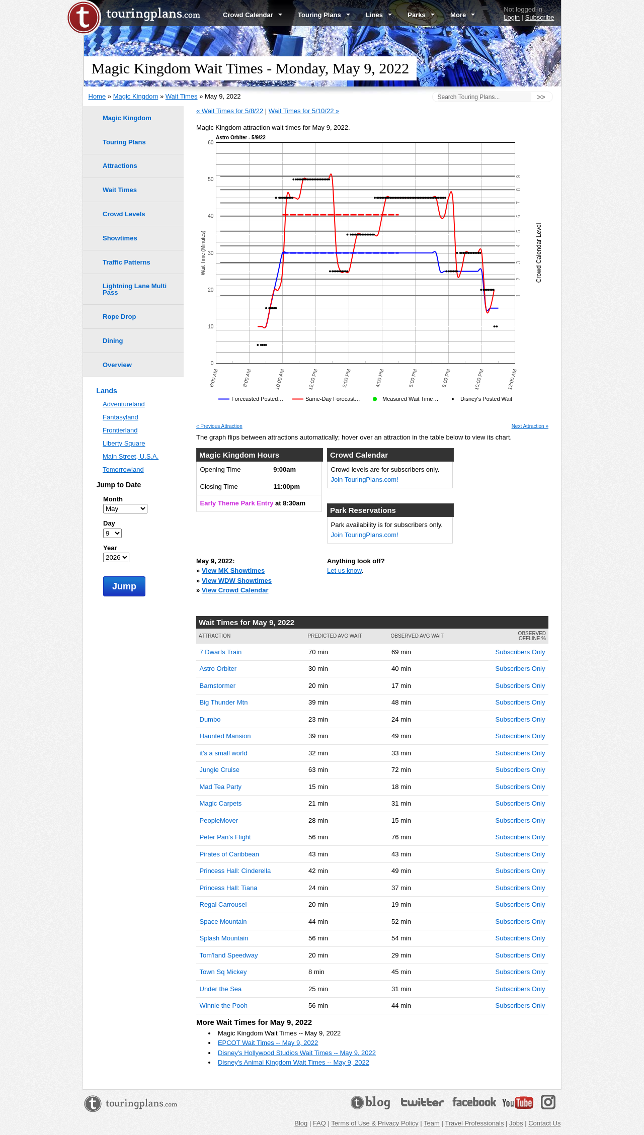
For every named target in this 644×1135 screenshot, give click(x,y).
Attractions (120, 165)
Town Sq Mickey (223, 972)
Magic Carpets (221, 803)
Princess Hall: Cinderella (235, 871)
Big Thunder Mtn (224, 702)
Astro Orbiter (218, 668)
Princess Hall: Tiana (229, 888)
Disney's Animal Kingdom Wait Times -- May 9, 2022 (293, 1062)
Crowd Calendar (252, 15)
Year (110, 548)
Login (512, 17)
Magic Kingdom (135, 96)
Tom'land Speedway (229, 955)
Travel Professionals (474, 1123)
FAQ (319, 1123)
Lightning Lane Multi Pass (135, 289)
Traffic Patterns (126, 262)
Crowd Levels (124, 214)
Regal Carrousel (223, 904)
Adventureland (124, 404)
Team (432, 1123)
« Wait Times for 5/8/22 (229, 111)
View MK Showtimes (233, 570)
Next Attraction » (530, 426)
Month (113, 499)
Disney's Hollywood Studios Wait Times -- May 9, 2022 (297, 1053)
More (462, 15)
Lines (379, 15)
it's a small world (224, 753)
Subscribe (539, 17)
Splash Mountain (224, 938)
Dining (113, 340)
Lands (107, 391)
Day (109, 523)
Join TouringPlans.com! (364, 479)
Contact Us (544, 1123)
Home (97, 96)
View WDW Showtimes (237, 580)
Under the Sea (221, 989)
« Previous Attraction (219, 426)
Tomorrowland (123, 469)
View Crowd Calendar (235, 590)
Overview (117, 365)
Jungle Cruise (220, 769)
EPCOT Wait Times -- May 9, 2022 (268, 1042)
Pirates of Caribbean (230, 854)
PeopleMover (219, 820)
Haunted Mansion (225, 736)
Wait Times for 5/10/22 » (304, 111)
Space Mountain (223, 921)
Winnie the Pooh (224, 1005)
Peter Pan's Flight (225, 837)
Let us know (344, 570)
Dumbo (210, 719)
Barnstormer (218, 685)
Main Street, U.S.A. (130, 456)
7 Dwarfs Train (221, 652)
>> (541, 97)
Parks (421, 15)
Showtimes (120, 238)
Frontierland (120, 430)
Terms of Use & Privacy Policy (374, 1123)
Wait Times (182, 96)
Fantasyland (120, 417)
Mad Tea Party (221, 787)
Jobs (516, 1123)
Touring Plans (324, 15)
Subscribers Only (520, 652)
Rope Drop (119, 316)
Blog (300, 1123)
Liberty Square (124, 443)
